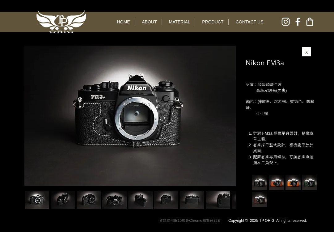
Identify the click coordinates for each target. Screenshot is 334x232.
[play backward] (32, 200)
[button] (63, 200)
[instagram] (285, 21)
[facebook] (297, 21)
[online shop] (309, 21)
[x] (306, 51)
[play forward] (228, 200)
